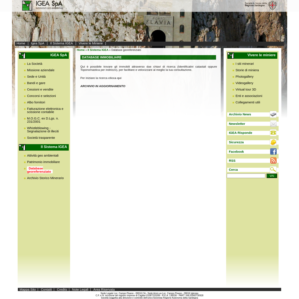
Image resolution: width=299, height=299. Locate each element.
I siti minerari (245, 63)
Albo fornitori (36, 102)
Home (21, 43)
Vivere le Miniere (91, 43)
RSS (232, 160)
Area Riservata (104, 289)
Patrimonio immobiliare (43, 162)
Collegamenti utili (248, 102)
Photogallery (244, 76)
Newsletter (237, 123)
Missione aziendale (41, 70)
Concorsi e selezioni (41, 96)
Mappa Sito (28, 289)
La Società (34, 63)
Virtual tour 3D (246, 89)
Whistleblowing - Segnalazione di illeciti (43, 129)
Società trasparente (41, 137)
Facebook (236, 151)
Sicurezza (236, 142)
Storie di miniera (247, 70)
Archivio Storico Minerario (45, 178)
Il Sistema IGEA (61, 43)
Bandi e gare (36, 83)
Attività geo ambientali (43, 155)
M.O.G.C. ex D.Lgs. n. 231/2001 (43, 119)
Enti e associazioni (249, 96)
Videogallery (244, 83)
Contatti (46, 289)
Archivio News (240, 114)
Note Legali (80, 289)
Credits (62, 289)
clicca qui (115, 78)
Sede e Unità (36, 76)
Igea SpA (37, 43)
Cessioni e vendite (40, 89)
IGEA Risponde (240, 132)
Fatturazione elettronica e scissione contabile (45, 110)
